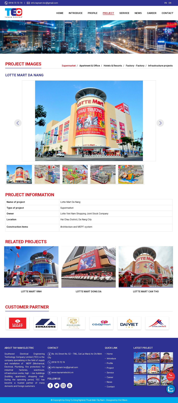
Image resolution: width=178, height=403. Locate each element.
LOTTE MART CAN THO (146, 291)
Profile (93, 13)
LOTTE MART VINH (31, 291)
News (138, 13)
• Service (109, 372)
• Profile (109, 363)
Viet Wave (122, 400)
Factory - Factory (135, 65)
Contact (167, 13)
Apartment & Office (89, 65)
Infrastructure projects (160, 65)
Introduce (76, 13)
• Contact (110, 386)
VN (165, 3)
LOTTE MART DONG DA (89, 291)
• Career (109, 377)
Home (59, 13)
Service (124, 13)
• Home (109, 354)
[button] (17, 120)
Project (108, 13)
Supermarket (69, 65)
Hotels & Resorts (113, 65)
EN (170, 3)
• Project (109, 368)
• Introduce (110, 358)
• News (108, 382)
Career (151, 13)
